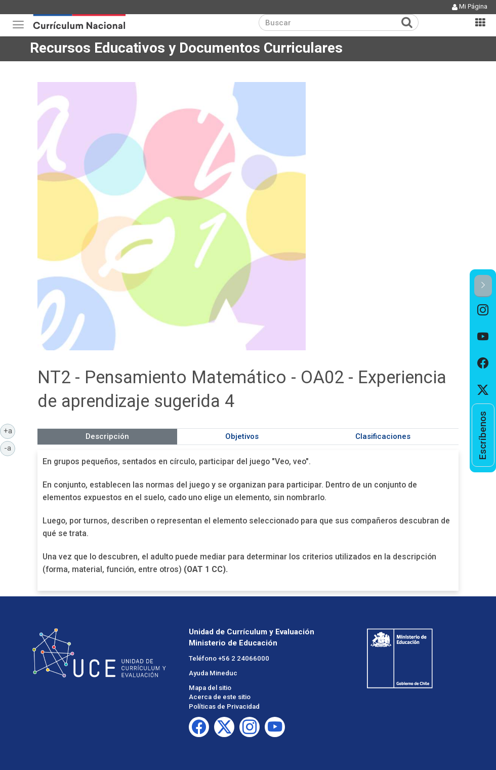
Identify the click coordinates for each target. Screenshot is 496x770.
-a (9, 447)
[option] (483, 310)
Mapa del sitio (210, 688)
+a (10, 430)
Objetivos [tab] (242, 436)
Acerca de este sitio (220, 697)
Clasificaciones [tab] (382, 436)
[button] (483, 286)
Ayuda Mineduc (213, 673)
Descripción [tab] (107, 436)
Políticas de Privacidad (224, 706)
